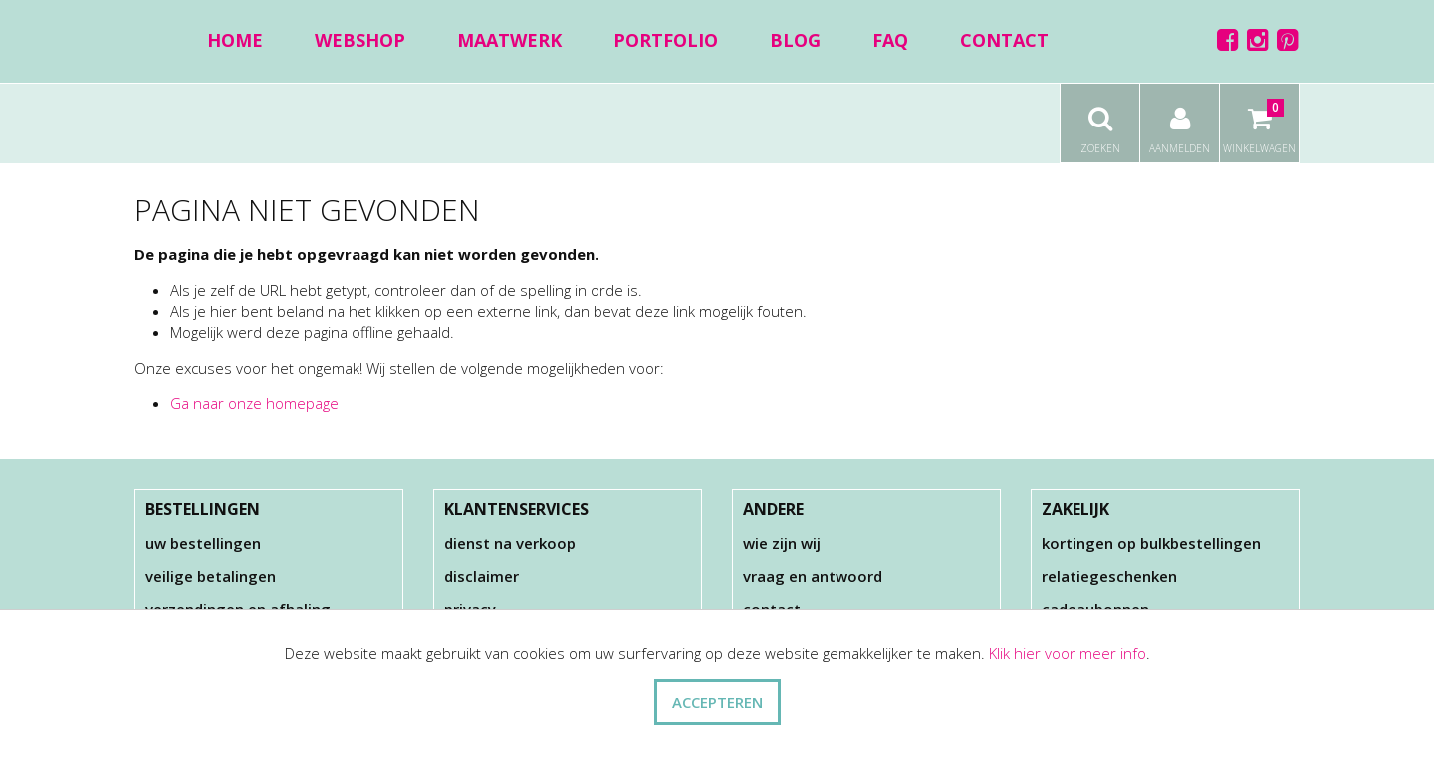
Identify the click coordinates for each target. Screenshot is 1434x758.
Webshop (360, 40)
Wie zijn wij (782, 543)
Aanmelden (1179, 119)
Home (235, 40)
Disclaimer (481, 576)
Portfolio (665, 40)
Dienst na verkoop (510, 543)
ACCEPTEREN (717, 702)
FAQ (890, 40)
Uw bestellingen (203, 543)
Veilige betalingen (210, 576)
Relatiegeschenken (1109, 576)
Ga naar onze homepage (254, 403)
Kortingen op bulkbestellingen (1151, 543)
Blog (795, 40)
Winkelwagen (1259, 119)
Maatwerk (509, 40)
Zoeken (1100, 119)
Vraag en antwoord (812, 576)
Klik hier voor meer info (1067, 653)
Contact (1004, 40)
